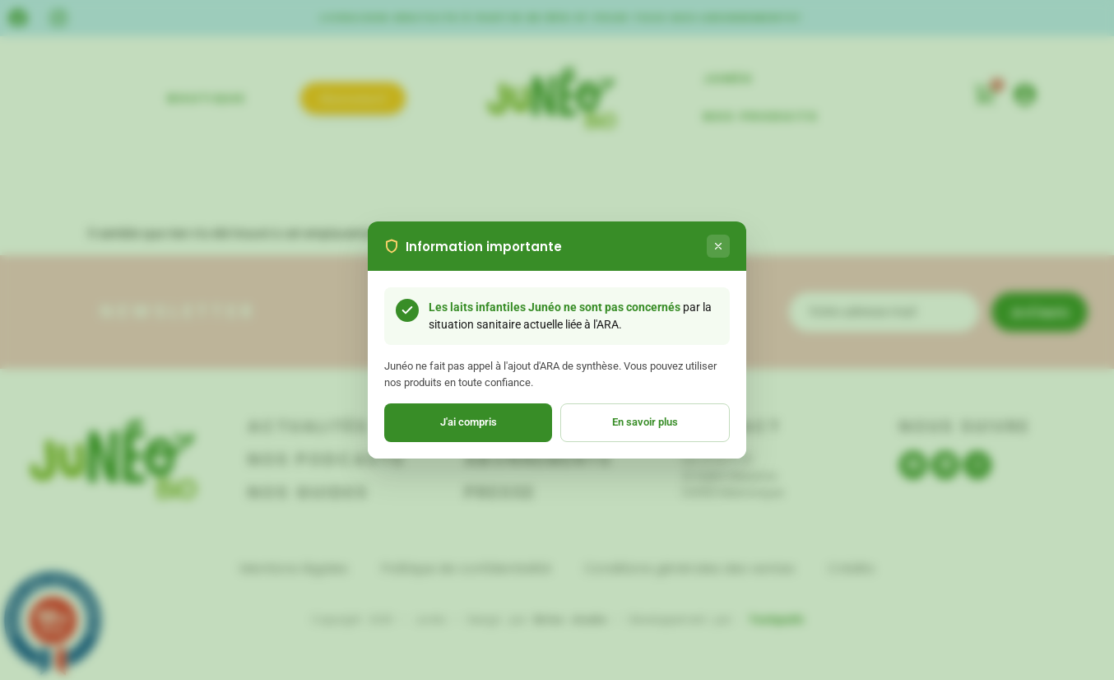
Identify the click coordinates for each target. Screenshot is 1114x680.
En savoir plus (645, 422)
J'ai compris (468, 422)
